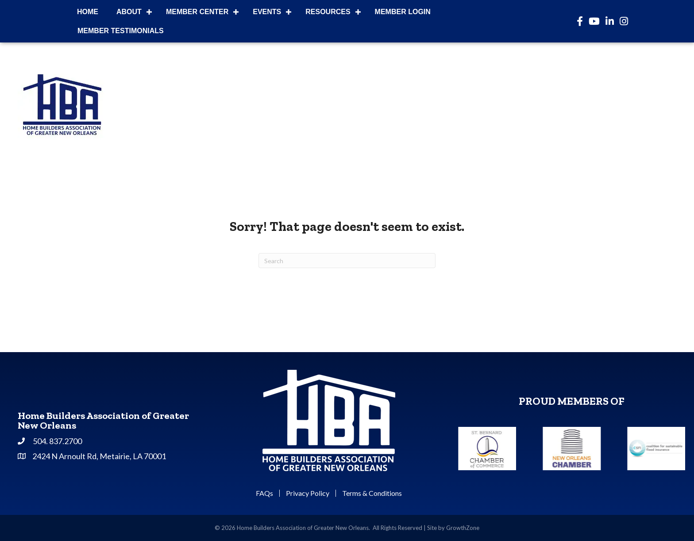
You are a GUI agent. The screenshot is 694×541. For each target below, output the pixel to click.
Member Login (403, 11)
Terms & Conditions (372, 493)
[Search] (347, 260)
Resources (327, 11)
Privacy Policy (307, 493)
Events (267, 11)
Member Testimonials (120, 31)
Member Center (197, 11)
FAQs (264, 493)
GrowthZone (462, 527)
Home (87, 11)
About (129, 11)
